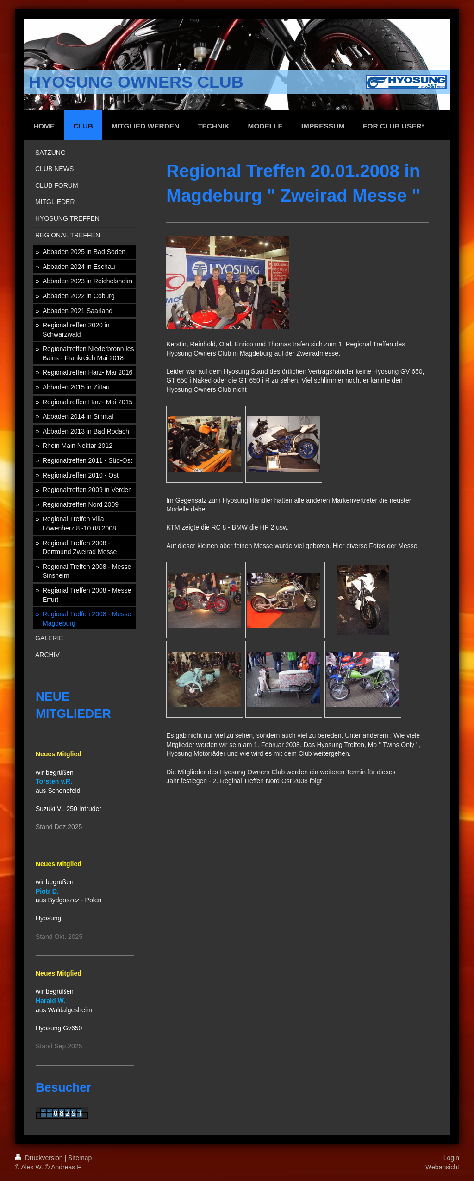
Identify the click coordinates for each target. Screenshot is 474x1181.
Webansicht (442, 1167)
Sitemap (80, 1158)
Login (451, 1158)
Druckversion (39, 1158)
